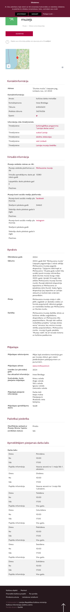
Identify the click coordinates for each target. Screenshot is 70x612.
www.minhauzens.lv (41, 366)
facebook (40, 198)
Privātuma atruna (12, 597)
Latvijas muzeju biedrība (46, 145)
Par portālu (33, 594)
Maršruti (24, 590)
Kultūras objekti (12, 590)
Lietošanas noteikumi (30, 597)
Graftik (20, 607)
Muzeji (24, 26)
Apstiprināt (21, 14)
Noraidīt (35, 14)
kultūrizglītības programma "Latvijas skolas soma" (47, 127)
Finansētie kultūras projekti (16, 594)
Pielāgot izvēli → (49, 14)
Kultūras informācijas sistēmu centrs (19, 605)
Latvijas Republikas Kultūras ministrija (32, 602)
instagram (40, 220)
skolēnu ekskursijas (44, 137)
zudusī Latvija (41, 132)
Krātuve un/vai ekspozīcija (37, 26)
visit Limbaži (41, 141)
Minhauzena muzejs (44, 168)
